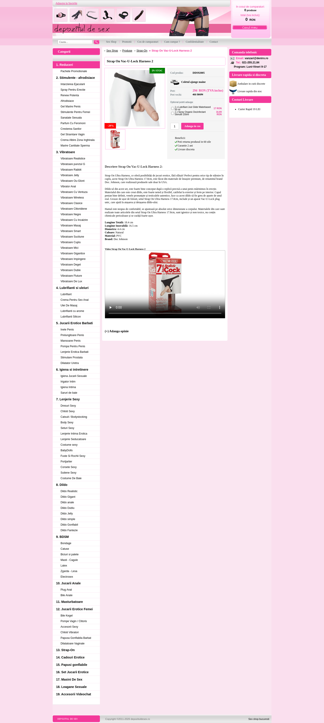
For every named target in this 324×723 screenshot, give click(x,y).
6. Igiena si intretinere (72, 369)
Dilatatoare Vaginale (72, 643)
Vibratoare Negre (71, 214)
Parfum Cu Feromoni (73, 123)
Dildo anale (67, 502)
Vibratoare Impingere (73, 259)
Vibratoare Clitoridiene (74, 208)
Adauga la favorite (66, 3)
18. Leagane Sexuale (71, 687)
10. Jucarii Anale (68, 583)
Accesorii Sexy (69, 626)
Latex (64, 565)
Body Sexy (67, 422)
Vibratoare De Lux (71, 281)
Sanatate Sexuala (71, 117)
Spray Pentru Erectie (73, 89)
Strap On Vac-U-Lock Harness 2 (171, 50)
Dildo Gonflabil (69, 524)
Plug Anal (66, 589)
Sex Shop (112, 50)
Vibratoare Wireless (72, 197)
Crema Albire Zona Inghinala (78, 140)
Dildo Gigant (68, 496)
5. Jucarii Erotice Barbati (74, 323)
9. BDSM (62, 537)
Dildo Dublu (67, 508)
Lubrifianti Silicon (71, 316)
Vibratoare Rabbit (71, 169)
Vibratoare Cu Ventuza (74, 192)
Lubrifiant (66, 294)
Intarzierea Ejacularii (73, 84)
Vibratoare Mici (69, 247)
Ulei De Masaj (69, 305)
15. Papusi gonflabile (71, 665)
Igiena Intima (68, 387)
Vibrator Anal (68, 186)
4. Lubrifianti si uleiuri (72, 288)
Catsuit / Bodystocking (74, 416)
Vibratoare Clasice (71, 203)
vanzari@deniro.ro (256, 58)
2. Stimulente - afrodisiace (75, 77)
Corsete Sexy (69, 467)
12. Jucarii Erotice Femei (74, 609)
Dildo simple (68, 519)
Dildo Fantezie (69, 530)
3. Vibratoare (65, 152)
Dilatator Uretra (70, 363)
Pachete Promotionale (74, 71)
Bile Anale (66, 595)
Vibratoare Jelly (70, 175)
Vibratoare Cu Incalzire (74, 219)
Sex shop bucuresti (258, 719)
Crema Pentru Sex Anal (74, 299)
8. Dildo (61, 485)
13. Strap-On (65, 650)
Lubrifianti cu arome (72, 311)
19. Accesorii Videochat (73, 694)
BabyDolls (67, 450)
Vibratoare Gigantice (73, 253)
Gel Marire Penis (70, 106)
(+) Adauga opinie (117, 331)
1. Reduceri (64, 65)
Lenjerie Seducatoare (73, 439)
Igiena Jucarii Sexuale (74, 376)
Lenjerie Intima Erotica (74, 433)
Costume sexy (69, 444)
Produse (127, 50)
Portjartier (66, 461)
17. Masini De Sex (69, 679)
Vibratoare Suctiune (72, 236)
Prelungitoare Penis (72, 335)
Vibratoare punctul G (73, 164)
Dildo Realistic (69, 491)
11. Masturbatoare (69, 602)
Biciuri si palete (70, 554)
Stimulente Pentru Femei (75, 112)
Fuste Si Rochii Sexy (73, 456)
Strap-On (142, 50)
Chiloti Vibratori (70, 632)
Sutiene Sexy (68, 472)
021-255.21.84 (250, 62)
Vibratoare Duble (71, 270)
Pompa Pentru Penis (73, 346)
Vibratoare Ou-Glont (72, 180)
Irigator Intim (68, 381)
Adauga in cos (192, 126)
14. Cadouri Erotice (70, 657)
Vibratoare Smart (71, 231)
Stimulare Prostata (72, 357)
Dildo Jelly (67, 513)
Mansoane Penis (70, 340)
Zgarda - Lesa (69, 571)
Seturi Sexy (67, 428)
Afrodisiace (67, 100)
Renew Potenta (70, 95)
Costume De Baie (71, 478)
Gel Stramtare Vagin (73, 134)
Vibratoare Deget (71, 264)
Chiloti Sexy (68, 411)
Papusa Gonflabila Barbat (76, 637)
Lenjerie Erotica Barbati (74, 351)
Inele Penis (67, 329)
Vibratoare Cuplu (71, 242)
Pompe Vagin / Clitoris (74, 621)
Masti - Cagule (69, 560)
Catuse (65, 548)
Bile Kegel (67, 615)
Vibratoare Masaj (71, 225)
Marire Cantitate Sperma (75, 145)
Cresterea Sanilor (71, 128)
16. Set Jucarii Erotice (72, 672)
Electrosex (67, 576)
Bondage (66, 543)
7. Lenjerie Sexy (68, 399)
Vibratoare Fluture (71, 275)
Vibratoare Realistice (73, 158)
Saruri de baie (69, 392)
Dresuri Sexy (68, 405)
